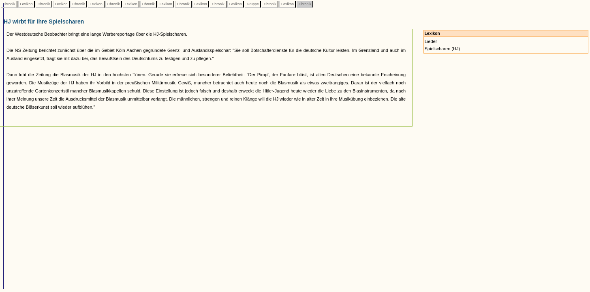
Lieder (431, 41)
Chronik (9, 4)
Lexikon (26, 4)
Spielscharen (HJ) (442, 48)
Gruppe (253, 4)
